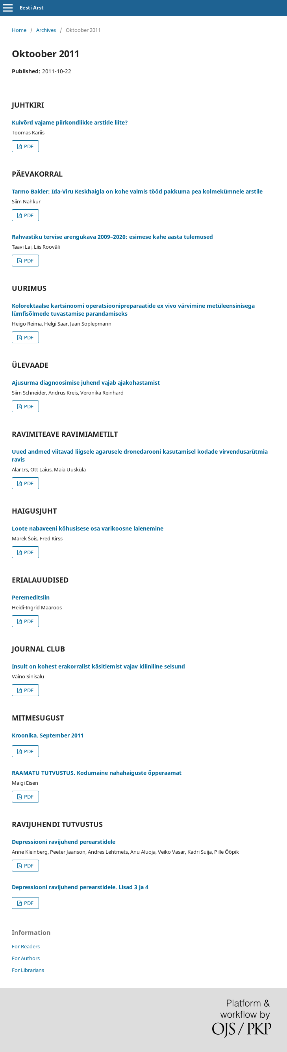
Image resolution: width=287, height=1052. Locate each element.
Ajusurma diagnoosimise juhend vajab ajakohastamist (86, 382)
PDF (28, 146)
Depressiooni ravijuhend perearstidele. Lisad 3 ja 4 (80, 887)
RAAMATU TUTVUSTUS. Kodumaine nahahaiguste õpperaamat (96, 772)
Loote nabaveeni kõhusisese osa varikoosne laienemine (87, 528)
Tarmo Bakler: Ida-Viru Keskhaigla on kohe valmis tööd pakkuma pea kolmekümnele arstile (137, 191)
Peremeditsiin (31, 597)
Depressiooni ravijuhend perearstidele (63, 841)
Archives (46, 30)
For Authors (26, 958)
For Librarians (28, 970)
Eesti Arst (32, 7)
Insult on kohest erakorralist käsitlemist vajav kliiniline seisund (98, 666)
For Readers (26, 946)
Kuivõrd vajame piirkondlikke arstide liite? (70, 122)
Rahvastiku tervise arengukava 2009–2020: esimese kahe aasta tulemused (112, 236)
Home (19, 30)
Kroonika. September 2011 (48, 735)
